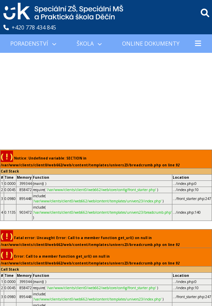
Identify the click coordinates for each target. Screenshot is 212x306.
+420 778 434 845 (29, 27)
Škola (89, 43)
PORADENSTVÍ (33, 43)
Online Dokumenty (151, 43)
